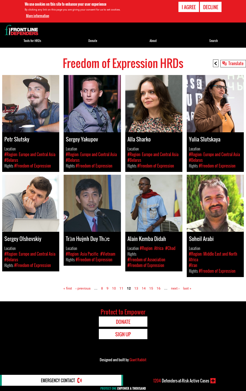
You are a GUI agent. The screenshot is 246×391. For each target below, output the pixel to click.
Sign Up (123, 334)
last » (187, 288)
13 (136, 288)
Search (213, 40)
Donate (92, 40)
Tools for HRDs (32, 40)
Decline (210, 6)
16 (159, 288)
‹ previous (83, 288)
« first (67, 288)
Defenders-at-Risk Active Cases (181, 381)
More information (37, 15)
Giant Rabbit (137, 359)
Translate (236, 63)
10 (114, 288)
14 (144, 288)
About (153, 40)
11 (121, 288)
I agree (189, 6)
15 (151, 288)
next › (175, 288)
